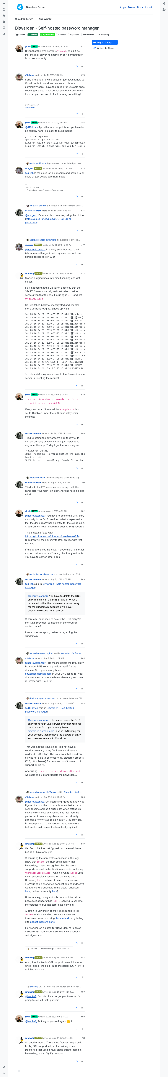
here (27, 891)
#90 (83, 1016)
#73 (83, 75)
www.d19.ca (30, 107)
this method (62, 918)
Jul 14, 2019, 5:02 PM (62, 245)
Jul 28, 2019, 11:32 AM (61, 433)
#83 (83, 579)
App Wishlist (47, 34)
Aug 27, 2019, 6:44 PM (62, 1038)
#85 (83, 703)
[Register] (164, 9)
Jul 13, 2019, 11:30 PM (62, 168)
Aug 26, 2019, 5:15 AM (58, 1016)
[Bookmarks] (4, 27)
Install (148, 7)
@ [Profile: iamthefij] (31, 996)
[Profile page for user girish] (19, 48)
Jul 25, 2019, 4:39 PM (62, 273)
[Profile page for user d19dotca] (19, 77)
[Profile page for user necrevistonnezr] (19, 212)
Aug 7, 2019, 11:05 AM (61, 703)
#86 (83, 797)
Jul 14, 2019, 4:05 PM (61, 210)
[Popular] (4, 21)
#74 (83, 122)
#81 (83, 482)
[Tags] (4, 15)
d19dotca (29, 75)
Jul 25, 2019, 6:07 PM (57, 394)
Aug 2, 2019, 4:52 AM (61, 579)
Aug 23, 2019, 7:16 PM (62, 957)
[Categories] (4, 3)
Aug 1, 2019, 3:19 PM (60, 482)
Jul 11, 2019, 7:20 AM (53, 75)
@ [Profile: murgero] (31, 215)
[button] (4, 1067)
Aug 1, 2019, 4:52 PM (57, 511)
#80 (83, 433)
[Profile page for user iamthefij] (19, 275)
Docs (140, 7)
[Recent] (4, 9)
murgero (29, 168)
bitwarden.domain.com (38, 673)
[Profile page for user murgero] (19, 170)
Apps (123, 7)
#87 (83, 844)
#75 (83, 168)
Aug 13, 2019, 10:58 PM (54, 797)
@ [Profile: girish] (29, 172)
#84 (83, 658)
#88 (83, 957)
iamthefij (29, 273)
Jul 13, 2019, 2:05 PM (57, 122)
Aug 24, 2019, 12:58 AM (63, 992)
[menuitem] (164, 3)
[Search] (4, 34)
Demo (131, 7)
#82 (83, 511)
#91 (83, 1038)
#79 (83, 394)
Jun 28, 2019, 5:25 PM (58, 46)
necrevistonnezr (33, 210)
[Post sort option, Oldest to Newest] (105, 48)
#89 (83, 992)
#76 (83, 210)
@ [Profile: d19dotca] (31, 127)
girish (28, 46)
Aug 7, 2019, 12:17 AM (54, 658)
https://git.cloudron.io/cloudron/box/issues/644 (52, 536)
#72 (83, 46)
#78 (83, 273)
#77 (83, 245)
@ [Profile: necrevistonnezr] (35, 249)
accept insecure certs (42, 921)
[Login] (164, 3)
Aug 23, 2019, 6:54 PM (63, 844)
